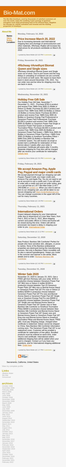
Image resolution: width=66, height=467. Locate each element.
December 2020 (8, 456)
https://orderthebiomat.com (47, 192)
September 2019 (8, 449)
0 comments (47, 55)
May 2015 (6, 437)
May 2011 (6, 426)
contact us (33, 188)
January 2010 (7, 413)
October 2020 (7, 454)
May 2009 (6, 405)
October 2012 (7, 432)
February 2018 (7, 445)
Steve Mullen (9, 39)
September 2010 (8, 420)
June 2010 (6, 416)
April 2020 (6, 451)
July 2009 (6, 409)
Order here (27, 345)
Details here (23, 154)
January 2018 (7, 443)
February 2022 (7, 462)
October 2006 (7, 386)
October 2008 (7, 397)
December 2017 (8, 441)
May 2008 (6, 394)
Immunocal (6, 377)
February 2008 (7, 390)
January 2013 (7, 434)
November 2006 (8, 388)
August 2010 (7, 418)
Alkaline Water (7, 373)
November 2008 (8, 399)
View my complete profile (12, 366)
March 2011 (6, 424)
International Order (37, 227)
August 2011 (7, 428)
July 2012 (6, 430)
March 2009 (6, 403)
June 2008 (6, 395)
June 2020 (6, 453)
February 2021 (7, 458)
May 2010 (6, 415)
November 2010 (8, 422)
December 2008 (8, 401)
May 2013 (6, 435)
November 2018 (8, 447)
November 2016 (8, 439)
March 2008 (6, 392)
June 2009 (6, 407)
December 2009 (8, 411)
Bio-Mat (5, 375)
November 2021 (8, 460)
